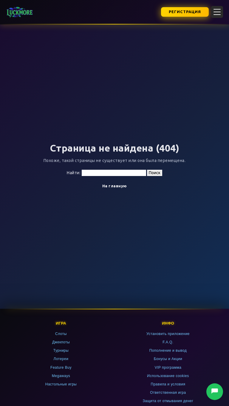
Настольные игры (61, 384)
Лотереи (61, 359)
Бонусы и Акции (168, 359)
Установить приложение (168, 334)
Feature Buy (61, 367)
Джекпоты (61, 342)
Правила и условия (168, 384)
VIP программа (168, 367)
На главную (114, 186)
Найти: (74, 172)
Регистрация (185, 12)
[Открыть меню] (217, 12)
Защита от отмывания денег (168, 401)
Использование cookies (168, 376)
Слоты (61, 334)
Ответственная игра (168, 392)
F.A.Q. (168, 342)
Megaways (61, 376)
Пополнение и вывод (168, 350)
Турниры (61, 350)
